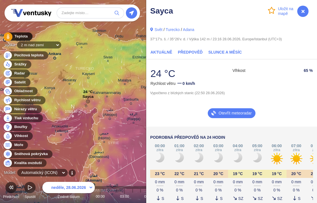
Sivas (108, 58)
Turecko (173, 29)
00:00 (100, 196)
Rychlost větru (24, 100)
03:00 (124, 196)
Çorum (81, 44)
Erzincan (139, 58)
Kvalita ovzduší (25, 163)
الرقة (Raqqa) (134, 117)
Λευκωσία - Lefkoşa (61, 129)
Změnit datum (68, 191)
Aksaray (69, 81)
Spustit (30, 191)
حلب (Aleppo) (110, 113)
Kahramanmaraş (107, 93)
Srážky (17, 64)
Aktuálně (161, 52)
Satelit (17, 82)
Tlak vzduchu (23, 118)
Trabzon (143, 37)
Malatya (124, 81)
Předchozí (11, 191)
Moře (15, 145)
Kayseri (88, 75)
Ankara (54, 55)
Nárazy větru (22, 109)
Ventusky (30, 13)
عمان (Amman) (94, 179)
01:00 (108, 196)
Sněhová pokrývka (28, 154)
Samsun (99, 31)
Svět (158, 29)
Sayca (87, 98)
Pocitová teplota (25, 55)
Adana (188, 29)
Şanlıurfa (131, 100)
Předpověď (190, 52)
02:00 (116, 196)
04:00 (132, 196)
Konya (49, 89)
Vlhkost (18, 136)
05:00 (140, 196)
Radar (16, 73)
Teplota (17, 36)
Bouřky (17, 127)
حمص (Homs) (104, 136)
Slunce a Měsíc (225, 52)
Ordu (119, 37)
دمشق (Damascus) (99, 155)
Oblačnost (20, 91)
